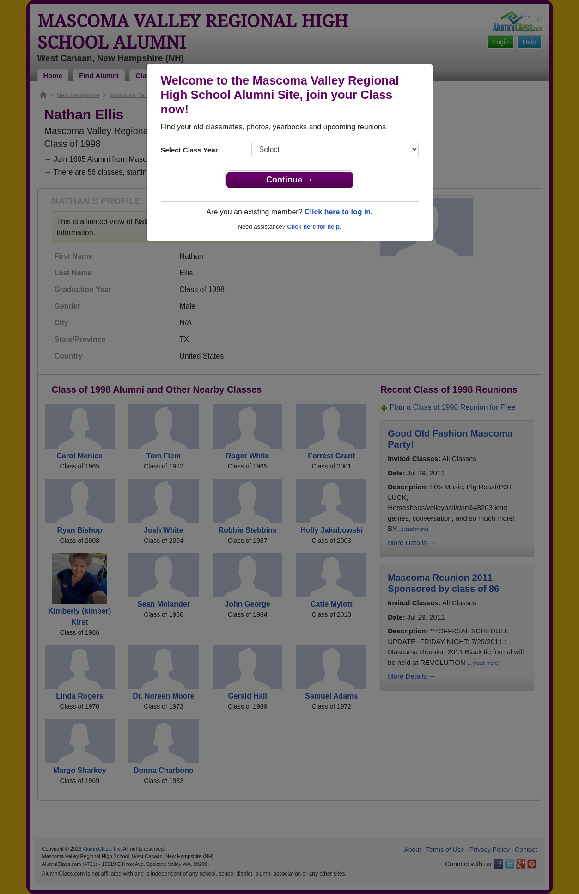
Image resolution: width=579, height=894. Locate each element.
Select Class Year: (190, 150)
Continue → (289, 179)
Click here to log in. (339, 212)
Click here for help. (314, 226)
